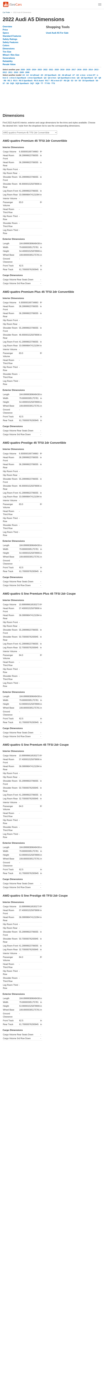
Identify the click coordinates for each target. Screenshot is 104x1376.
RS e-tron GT (56, 81)
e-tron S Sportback (17, 78)
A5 (42, 75)
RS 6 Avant (39, 81)
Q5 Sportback (87, 78)
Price (5, 30)
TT (42, 83)
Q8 (100, 78)
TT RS (47, 83)
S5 (80, 81)
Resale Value (9, 64)
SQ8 (37, 83)
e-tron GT (91, 75)
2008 (27, 72)
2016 (79, 70)
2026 (23, 70)
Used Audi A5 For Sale (57, 33)
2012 (5, 72)
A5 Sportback (50, 75)
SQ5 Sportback (22, 83)
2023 (40, 70)
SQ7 (32, 83)
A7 (73, 75)
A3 (23, 75)
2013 (96, 70)
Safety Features (10, 42)
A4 (27, 75)
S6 (97, 81)
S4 (76, 81)
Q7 (96, 78)
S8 (7, 83)
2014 (91, 70)
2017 (74, 70)
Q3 (45, 78)
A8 (77, 75)
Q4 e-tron (52, 78)
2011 (10, 72)
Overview (7, 26)
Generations (9, 58)
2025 (28, 70)
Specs (6, 33)
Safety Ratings (10, 39)
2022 (45, 70)
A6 (59, 75)
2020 (57, 70)
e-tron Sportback (35, 78)
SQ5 (12, 83)
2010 (16, 72)
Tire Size (7, 52)
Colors (6, 45)
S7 (4, 83)
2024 (34, 70)
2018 (68, 70)
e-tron (83, 75)
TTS (53, 83)
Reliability (8, 61)
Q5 (78, 78)
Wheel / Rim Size (11, 55)
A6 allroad (66, 75)
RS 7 (47, 81)
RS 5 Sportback (25, 81)
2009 (22, 72)
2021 (51, 70)
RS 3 (10, 81)
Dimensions (9, 49)
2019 (62, 70)
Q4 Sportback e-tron (67, 78)
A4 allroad (34, 75)
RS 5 (15, 81)
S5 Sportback (88, 81)
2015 (85, 70)
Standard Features (12, 36)
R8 (5, 81)
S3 (72, 81)
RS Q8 (66, 81)
